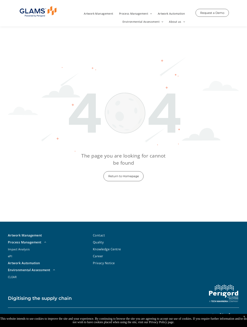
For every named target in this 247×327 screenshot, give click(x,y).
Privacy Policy (158, 322)
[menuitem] (98, 14)
